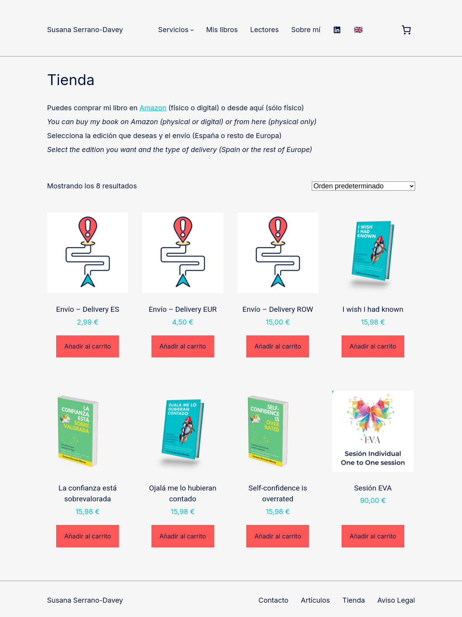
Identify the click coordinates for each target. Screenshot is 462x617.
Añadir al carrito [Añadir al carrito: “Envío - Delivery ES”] (87, 346)
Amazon (152, 108)
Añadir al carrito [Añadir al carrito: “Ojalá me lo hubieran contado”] (183, 536)
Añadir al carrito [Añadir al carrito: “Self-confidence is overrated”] (277, 536)
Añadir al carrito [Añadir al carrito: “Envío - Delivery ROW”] (277, 346)
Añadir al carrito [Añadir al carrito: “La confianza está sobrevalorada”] (87, 536)
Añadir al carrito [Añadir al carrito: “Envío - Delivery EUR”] (183, 346)
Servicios (173, 30)
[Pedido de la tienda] (363, 186)
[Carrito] (406, 29)
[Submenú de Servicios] (192, 30)
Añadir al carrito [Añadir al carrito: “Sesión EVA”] (373, 536)
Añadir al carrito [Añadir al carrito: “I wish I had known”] (373, 346)
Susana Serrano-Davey (85, 30)
